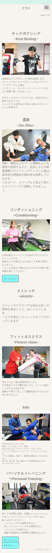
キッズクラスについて (11, 463)
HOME (43, 15)
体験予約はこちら (10, 545)
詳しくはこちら (10, 279)
